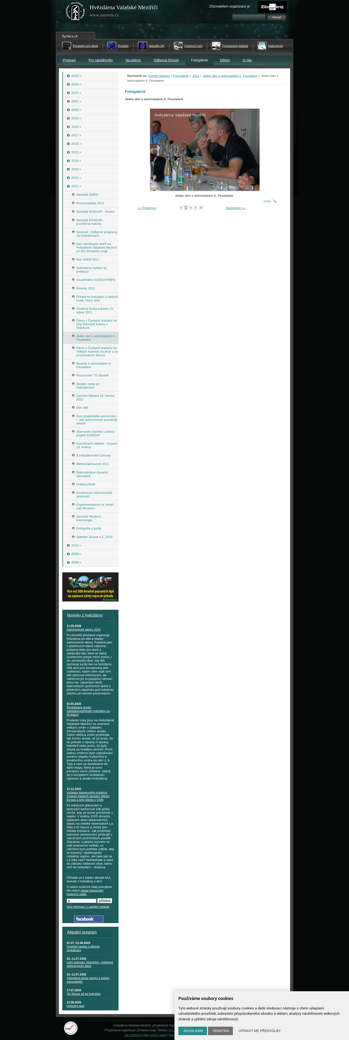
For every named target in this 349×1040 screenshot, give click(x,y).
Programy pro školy (85, 46)
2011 (195, 76)
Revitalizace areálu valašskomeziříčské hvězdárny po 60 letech (88, 711)
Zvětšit (269, 201)
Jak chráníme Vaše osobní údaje (145, 1035)
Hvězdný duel (75, 1006)
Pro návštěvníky (101, 60)
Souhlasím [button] (193, 1031)
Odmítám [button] (221, 1031)
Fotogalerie (181, 76)
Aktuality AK (156, 46)
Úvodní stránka (158, 76)
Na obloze (133, 60)
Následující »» (236, 208)
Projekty (123, 46)
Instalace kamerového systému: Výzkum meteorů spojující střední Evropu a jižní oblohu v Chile (88, 796)
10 (201, 207)
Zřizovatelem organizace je (229, 6)
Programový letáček (235, 46)
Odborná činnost (166, 60)
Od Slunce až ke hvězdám (84, 994)
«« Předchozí (147, 208)
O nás (247, 60)
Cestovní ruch (193, 46)
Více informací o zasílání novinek (88, 907)
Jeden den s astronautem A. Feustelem (230, 76)
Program (69, 60)
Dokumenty (275, 46)
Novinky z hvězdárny (85, 615)
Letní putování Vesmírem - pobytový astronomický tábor (90, 964)
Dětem (225, 60)
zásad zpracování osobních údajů (85, 892)
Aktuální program (82, 932)
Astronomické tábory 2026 (83, 629)
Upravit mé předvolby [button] (260, 1031)
